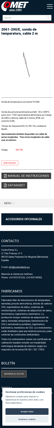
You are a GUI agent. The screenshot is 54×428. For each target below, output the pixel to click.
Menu (7, 203)
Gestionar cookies (27, 419)
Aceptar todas (27, 411)
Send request (9, 163)
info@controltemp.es (19, 267)
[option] (27, 65)
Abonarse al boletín (14, 374)
